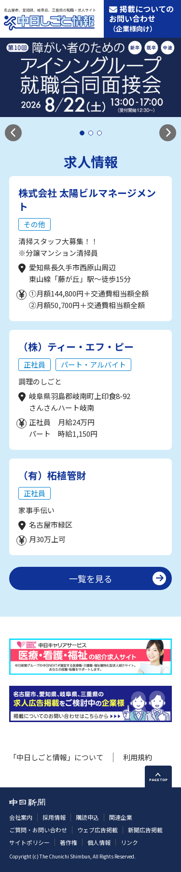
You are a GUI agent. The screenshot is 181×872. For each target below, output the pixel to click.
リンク (129, 842)
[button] (13, 132)
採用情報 (54, 817)
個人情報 (99, 842)
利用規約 (137, 757)
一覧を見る (90, 578)
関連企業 (120, 817)
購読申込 (87, 817)
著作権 (68, 842)
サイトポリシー (29, 842)
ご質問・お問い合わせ (38, 830)
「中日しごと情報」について (56, 757)
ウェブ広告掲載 (97, 830)
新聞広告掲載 (145, 830)
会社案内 (20, 817)
